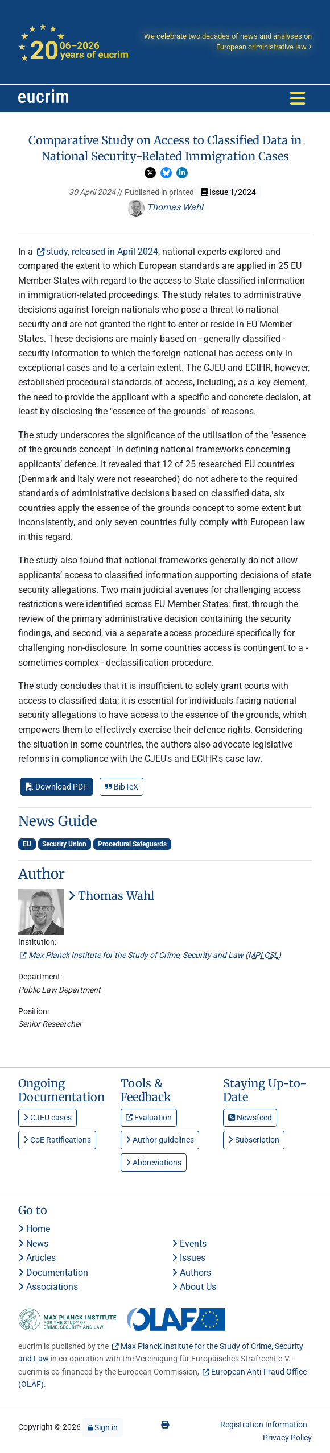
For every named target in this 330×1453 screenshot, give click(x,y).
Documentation (53, 1272)
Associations (48, 1286)
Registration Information (263, 1424)
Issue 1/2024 (228, 192)
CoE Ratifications (57, 1139)
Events (189, 1243)
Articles (37, 1257)
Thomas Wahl (165, 207)
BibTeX (121, 786)
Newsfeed (250, 1117)
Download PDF (57, 786)
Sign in (103, 1427)
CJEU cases (47, 1117)
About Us (194, 1286)
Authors (191, 1272)
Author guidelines (160, 1139)
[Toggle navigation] (297, 98)
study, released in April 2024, (103, 251)
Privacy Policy (287, 1437)
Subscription (253, 1139)
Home (34, 1228)
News (33, 1243)
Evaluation (149, 1117)
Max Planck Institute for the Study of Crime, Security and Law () (154, 955)
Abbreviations (154, 1162)
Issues (188, 1257)
